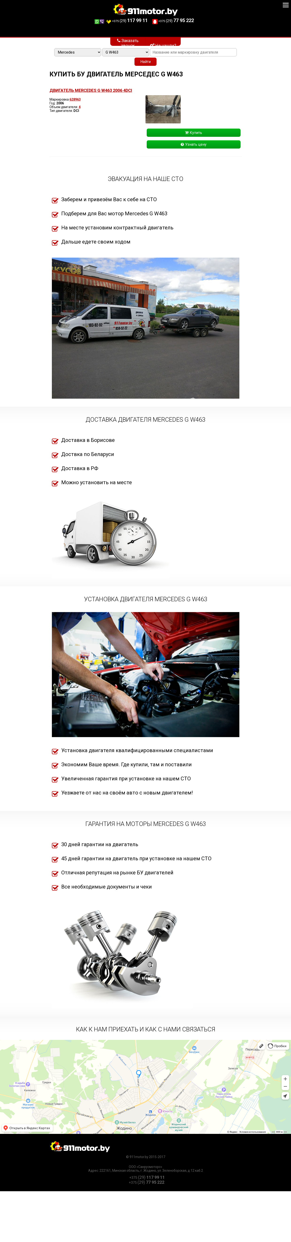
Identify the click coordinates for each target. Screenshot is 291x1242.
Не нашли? (163, 45)
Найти (145, 61)
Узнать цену (194, 144)
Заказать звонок (127, 42)
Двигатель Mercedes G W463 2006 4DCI (91, 90)
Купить (193, 132)
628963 (75, 99)
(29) (120, 21)
